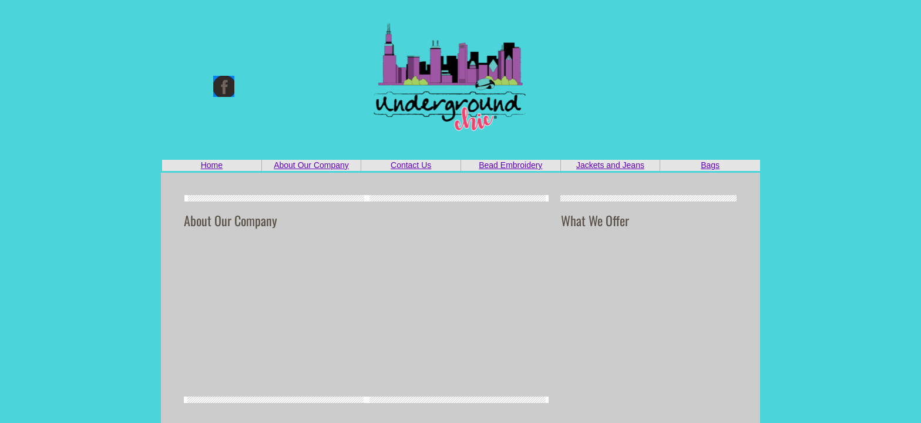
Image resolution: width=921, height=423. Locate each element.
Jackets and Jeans (610, 165)
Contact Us (411, 165)
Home (212, 165)
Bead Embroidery (510, 165)
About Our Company (311, 165)
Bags (710, 165)
